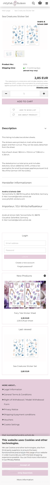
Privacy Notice (13, 460)
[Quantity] (25, 94)
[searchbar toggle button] (33, 3)
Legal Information (13, 389)
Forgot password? (25, 266)
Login (25, 257)
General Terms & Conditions (17, 394)
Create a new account (25, 263)
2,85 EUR (25, 371)
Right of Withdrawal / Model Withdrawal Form (24, 402)
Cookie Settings (11, 424)
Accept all (25, 465)
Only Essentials (25, 473)
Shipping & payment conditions (19, 414)
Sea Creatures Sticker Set (25, 366)
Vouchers (8, 419)
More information (25, 479)
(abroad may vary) (30, 70)
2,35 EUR (25, 318)
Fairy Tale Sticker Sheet (25, 313)
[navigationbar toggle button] (46, 3)
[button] (6, 94)
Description (9, 128)
